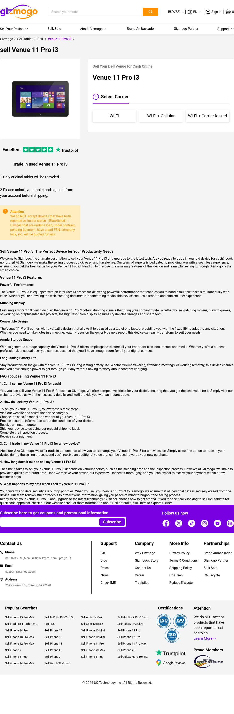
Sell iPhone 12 (53, 637)
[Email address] (47, 522)
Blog (104, 560)
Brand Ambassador (141, 29)
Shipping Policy (180, 568)
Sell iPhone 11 (53, 643)
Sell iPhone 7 (53, 656)
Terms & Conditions (183, 560)
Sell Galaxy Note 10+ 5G (132, 656)
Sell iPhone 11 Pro (92, 643)
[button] (195, 12)
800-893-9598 (14, 558)
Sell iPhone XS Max (93, 650)
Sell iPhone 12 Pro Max (19, 643)
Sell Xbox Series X (92, 623)
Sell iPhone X (13, 650)
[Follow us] (166, 523)
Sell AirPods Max (91, 617)
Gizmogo (6, 39)
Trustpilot (142, 583)
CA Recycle (212, 575)
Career (139, 575)
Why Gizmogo (145, 553)
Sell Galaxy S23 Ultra (130, 623)
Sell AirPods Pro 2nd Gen (60, 617)
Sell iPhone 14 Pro (16, 630)
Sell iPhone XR (126, 650)
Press (105, 568)
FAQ (104, 553)
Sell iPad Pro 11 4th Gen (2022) (21, 623)
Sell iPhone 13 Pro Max (19, 637)
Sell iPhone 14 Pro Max (19, 663)
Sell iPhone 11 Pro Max (131, 643)
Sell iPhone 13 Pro (128, 630)
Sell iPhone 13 (53, 630)
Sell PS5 (50, 623)
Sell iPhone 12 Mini (93, 637)
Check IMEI (109, 583)
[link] (6, 39)
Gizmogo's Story (146, 560)
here (67, 503)
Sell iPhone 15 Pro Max (19, 617)
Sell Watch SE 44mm (57, 663)
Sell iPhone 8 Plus (16, 656)
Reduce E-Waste (181, 583)
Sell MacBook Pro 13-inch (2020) (134, 617)
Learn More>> (205, 638)
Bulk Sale (54, 29)
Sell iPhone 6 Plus (92, 656)
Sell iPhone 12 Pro (128, 637)
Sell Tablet (25, 39)
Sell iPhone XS (53, 650)
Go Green (176, 575)
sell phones (121, 499)
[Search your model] (89, 12)
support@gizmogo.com (20, 571)
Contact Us (143, 568)
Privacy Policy (179, 553)
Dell (40, 39)
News (105, 575)
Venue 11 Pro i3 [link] (60, 39)
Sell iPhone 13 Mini (93, 630)
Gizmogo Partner (186, 29)
